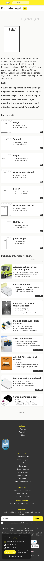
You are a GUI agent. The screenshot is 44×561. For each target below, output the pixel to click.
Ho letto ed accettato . (23, 523)
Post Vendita (21, 478)
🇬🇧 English (34, 552)
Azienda (22, 429)
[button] (5, 542)
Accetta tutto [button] (10, 552)
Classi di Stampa (22, 469)
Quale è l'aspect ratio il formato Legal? (21, 95)
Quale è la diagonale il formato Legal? (21, 107)
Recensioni (22, 432)
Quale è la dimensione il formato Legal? (22, 91)
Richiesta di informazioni (22, 490)
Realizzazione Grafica (22, 481)
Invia (37, 518)
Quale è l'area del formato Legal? (19, 99)
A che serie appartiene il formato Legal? (22, 88)
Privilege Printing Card (22, 475)
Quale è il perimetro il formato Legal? (21, 103)
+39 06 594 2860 (22, 493)
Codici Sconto (22, 472)
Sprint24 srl (6, 529)
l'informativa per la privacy (29, 523)
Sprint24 (8, 3)
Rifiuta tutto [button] (23, 552)
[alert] (16, 546)
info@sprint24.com (22, 496)
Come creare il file (22, 457)
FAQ (22, 463)
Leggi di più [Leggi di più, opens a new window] (15, 538)
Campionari (22, 466)
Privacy (31, 555)
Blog (22, 435)
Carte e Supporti (22, 460)
